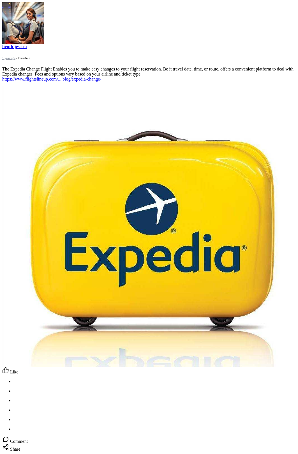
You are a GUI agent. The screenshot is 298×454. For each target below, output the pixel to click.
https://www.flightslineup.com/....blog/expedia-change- (51, 79)
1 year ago (8, 58)
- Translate (23, 58)
